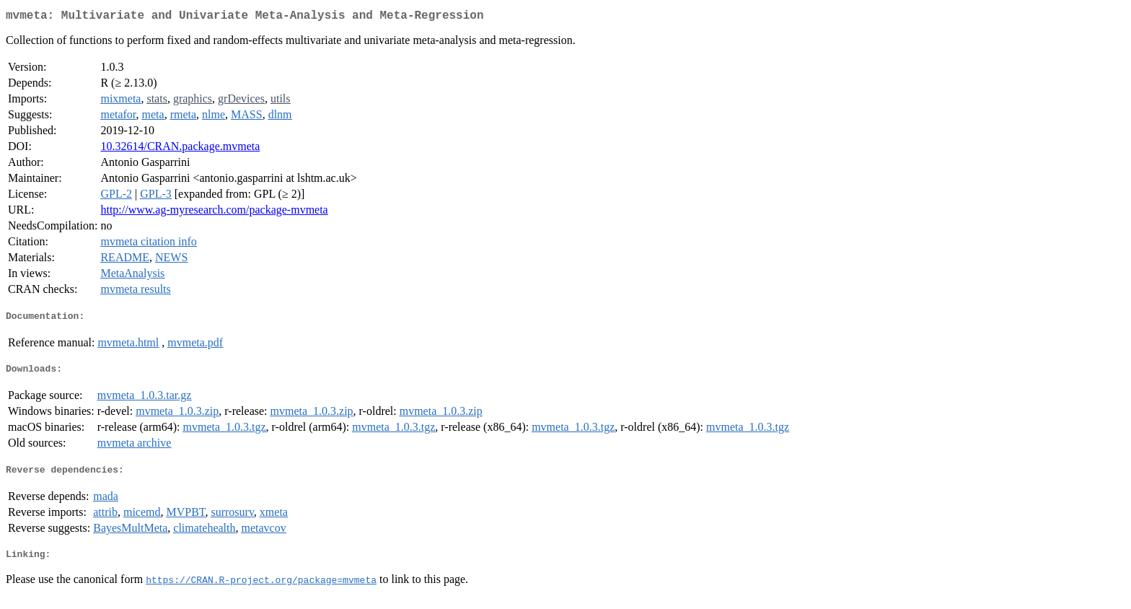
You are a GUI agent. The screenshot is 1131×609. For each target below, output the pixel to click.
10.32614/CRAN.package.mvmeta (180, 149)
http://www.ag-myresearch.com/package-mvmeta (213, 212)
